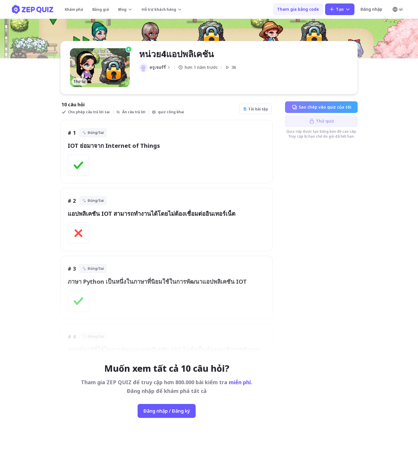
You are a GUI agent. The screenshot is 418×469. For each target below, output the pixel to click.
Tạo (340, 9)
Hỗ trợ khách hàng (162, 9)
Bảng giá (100, 9)
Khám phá (74, 9)
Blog (125, 9)
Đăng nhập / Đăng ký (166, 411)
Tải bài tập (255, 109)
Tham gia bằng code (298, 9)
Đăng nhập (371, 9)
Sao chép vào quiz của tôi (321, 107)
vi (397, 9)
